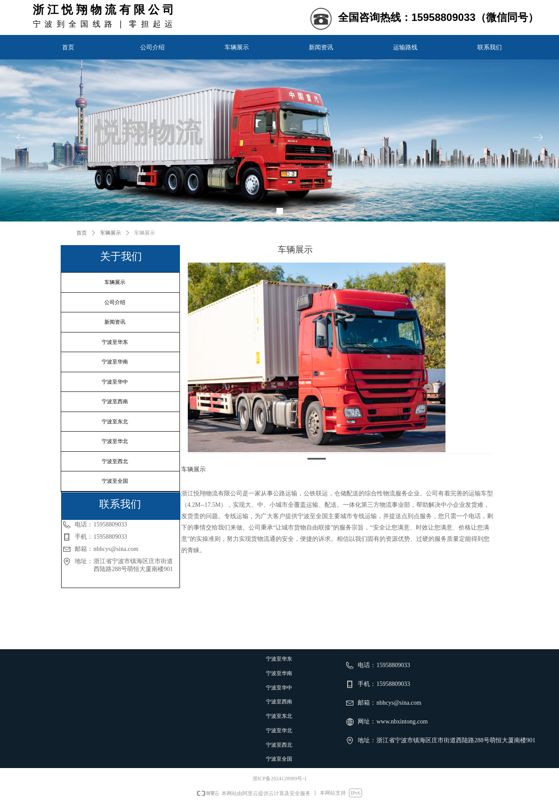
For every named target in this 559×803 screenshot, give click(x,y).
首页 (81, 233)
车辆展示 (110, 233)
